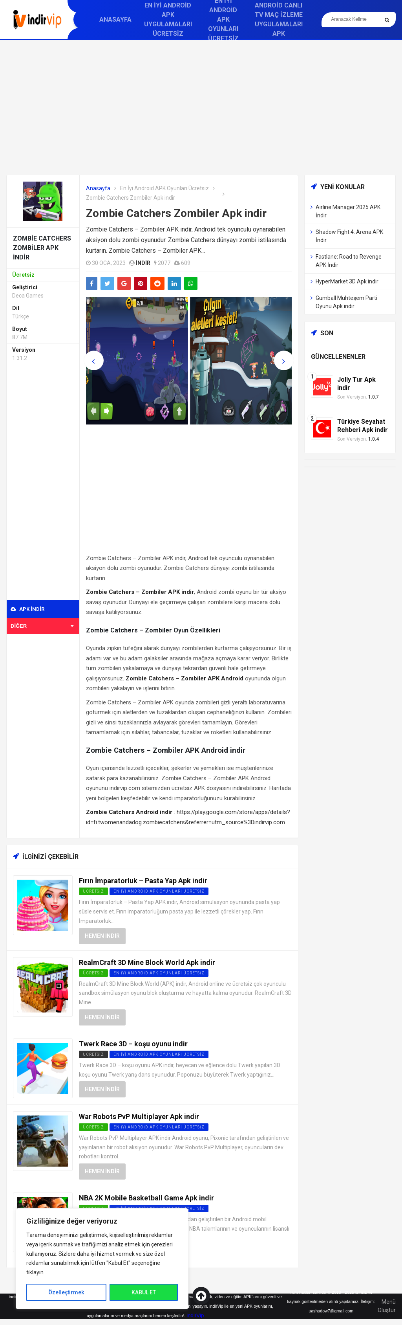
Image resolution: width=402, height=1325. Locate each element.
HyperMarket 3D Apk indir (347, 281)
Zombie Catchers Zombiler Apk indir (176, 213)
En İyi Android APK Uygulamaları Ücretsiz (168, 19)
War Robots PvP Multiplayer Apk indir (139, 1116)
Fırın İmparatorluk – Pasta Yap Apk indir (143, 881)
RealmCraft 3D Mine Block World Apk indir (147, 962)
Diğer (42, 626)
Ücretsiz (93, 1054)
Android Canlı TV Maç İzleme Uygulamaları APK (279, 19)
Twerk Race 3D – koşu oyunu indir (133, 1044)
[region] (102, 1258)
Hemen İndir (102, 936)
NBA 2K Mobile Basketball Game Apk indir (146, 1198)
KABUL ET (144, 1292)
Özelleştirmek (66, 1292)
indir (143, 263)
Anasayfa (115, 19)
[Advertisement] (201, 107)
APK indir (27, 609)
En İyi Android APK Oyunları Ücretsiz (164, 188)
